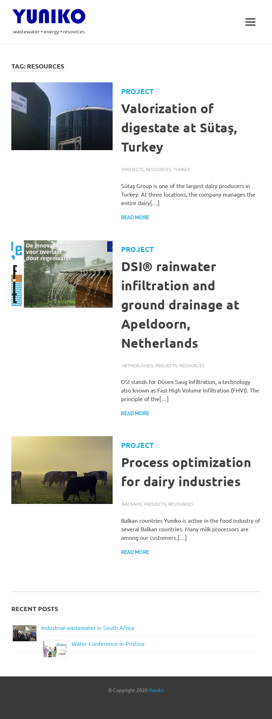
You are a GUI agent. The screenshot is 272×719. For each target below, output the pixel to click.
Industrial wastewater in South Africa (87, 627)
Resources (158, 169)
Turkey (181, 169)
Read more (135, 217)
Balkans (132, 504)
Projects (133, 169)
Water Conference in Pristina (108, 643)
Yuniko (156, 690)
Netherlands (137, 365)
